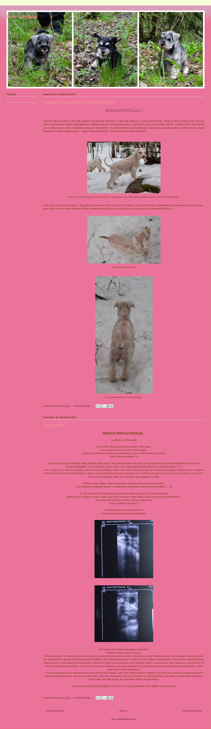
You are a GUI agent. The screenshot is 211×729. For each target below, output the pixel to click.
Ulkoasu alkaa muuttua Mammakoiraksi (78, 102)
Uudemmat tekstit (55, 710)
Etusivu (123, 710)
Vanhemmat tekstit (192, 710)
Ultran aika (53, 425)
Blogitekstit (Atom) (127, 719)
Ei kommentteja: (82, 406)
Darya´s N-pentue (21, 16)
